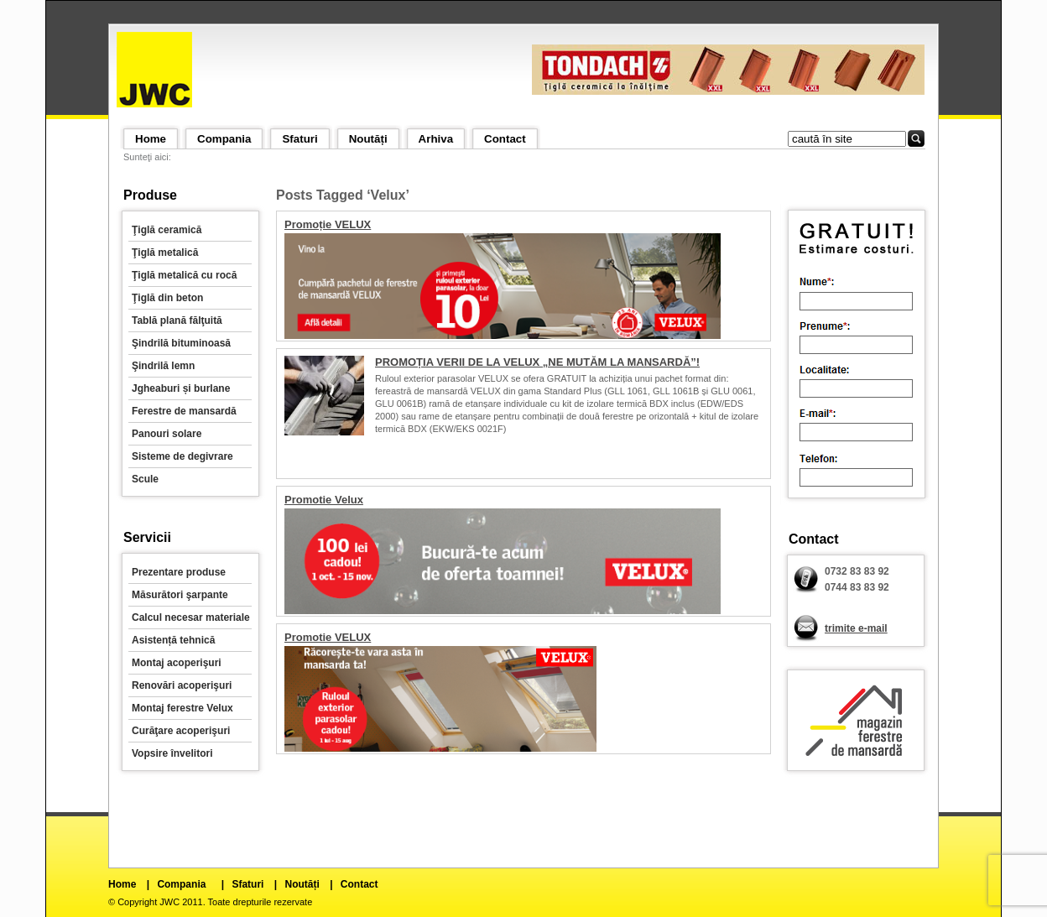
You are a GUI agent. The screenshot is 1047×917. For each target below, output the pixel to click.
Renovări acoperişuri (182, 685)
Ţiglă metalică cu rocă (184, 275)
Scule (145, 479)
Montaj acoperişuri (176, 663)
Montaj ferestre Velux (182, 708)
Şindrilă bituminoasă (181, 343)
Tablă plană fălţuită (177, 320)
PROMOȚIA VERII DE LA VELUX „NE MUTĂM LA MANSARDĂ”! (537, 362)
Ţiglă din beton (167, 298)
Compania (224, 139)
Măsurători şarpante (180, 595)
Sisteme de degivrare (182, 456)
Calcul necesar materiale (191, 617)
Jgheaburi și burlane (181, 388)
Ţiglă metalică (165, 252)
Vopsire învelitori (172, 753)
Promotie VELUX (327, 637)
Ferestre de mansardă (184, 411)
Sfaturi (299, 139)
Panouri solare (166, 434)
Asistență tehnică (173, 640)
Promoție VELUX (327, 224)
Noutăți (368, 139)
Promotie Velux (323, 499)
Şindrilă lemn (163, 366)
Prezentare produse (179, 572)
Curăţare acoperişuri (181, 731)
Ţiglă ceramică (166, 230)
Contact (505, 139)
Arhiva (436, 139)
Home (150, 139)
